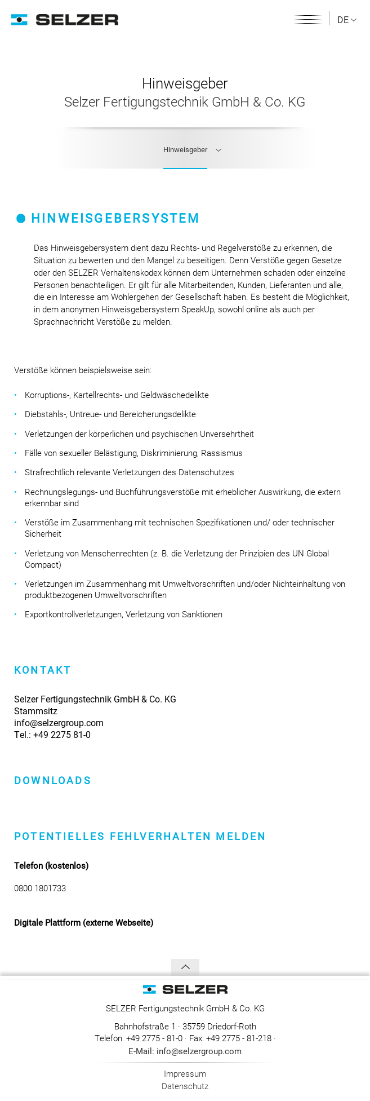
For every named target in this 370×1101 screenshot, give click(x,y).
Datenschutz (185, 1085)
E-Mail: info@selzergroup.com (185, 1050)
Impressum (185, 1073)
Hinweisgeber (185, 149)
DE (346, 19)
